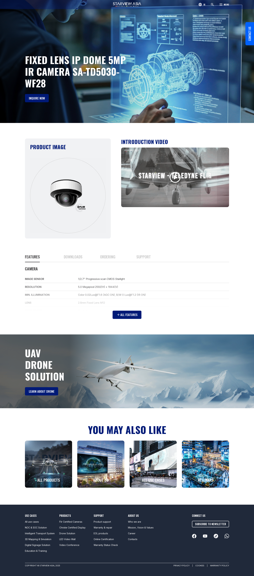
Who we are (134, 521)
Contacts (132, 539)
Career (131, 533)
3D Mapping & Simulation (38, 539)
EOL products (101, 533)
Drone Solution (67, 533)
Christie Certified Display (72, 527)
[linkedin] (195, 536)
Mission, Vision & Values (141, 527)
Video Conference (69, 545)
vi (204, 4)
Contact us (249, 44)
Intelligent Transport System (40, 533)
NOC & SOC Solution (36, 527)
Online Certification (104, 539)
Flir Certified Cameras (70, 521)
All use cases (32, 521)
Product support (102, 521)
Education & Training (36, 550)
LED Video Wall (67, 539)
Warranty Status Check (106, 545)
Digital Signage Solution (37, 545)
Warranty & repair (103, 527)
